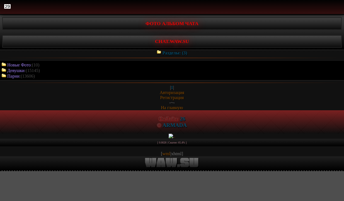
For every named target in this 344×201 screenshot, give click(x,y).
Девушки (16, 70)
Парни (13, 76)
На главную (172, 107)
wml (166, 153)
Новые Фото (19, 65)
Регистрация (172, 97)
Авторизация (172, 92)
